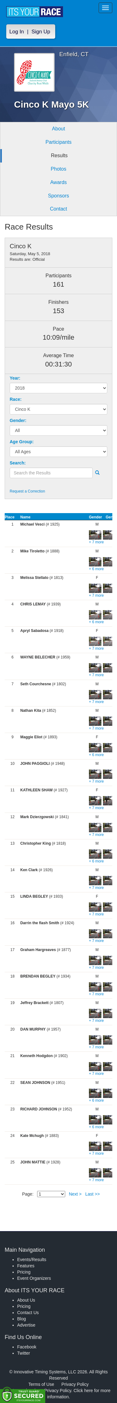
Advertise (26, 1325)
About (58, 128)
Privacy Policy (75, 1384)
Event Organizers (34, 1278)
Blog (21, 1318)
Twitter (23, 1353)
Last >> (92, 1194)
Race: (16, 399)
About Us (26, 1300)
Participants (59, 142)
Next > (75, 1194)
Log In (16, 32)
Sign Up (41, 32)
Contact (58, 208)
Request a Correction (27, 491)
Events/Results (31, 1259)
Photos (58, 169)
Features (25, 1265)
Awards (58, 182)
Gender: (18, 420)
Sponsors (58, 195)
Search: (18, 462)
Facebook (26, 1346)
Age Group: (22, 441)
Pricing (24, 1271)
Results (59, 155)
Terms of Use (41, 1384)
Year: (15, 378)
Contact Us (28, 1312)
